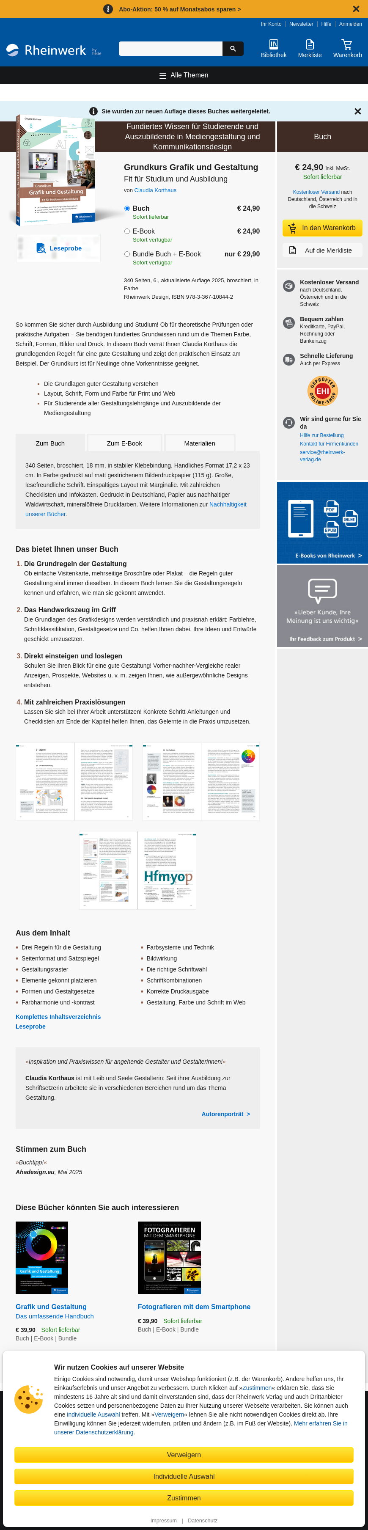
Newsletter (301, 24)
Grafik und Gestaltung (70, 1312)
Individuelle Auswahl (184, 1476)
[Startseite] (54, 51)
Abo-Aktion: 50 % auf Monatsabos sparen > (180, 9)
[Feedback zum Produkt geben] (322, 607)
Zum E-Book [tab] (124, 443)
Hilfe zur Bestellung (321, 435)
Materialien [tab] (199, 443)
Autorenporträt (223, 1114)
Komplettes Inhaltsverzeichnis (58, 1016)
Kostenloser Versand (316, 192)
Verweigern (169, 1414)
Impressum (164, 1521)
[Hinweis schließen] (356, 9)
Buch (140, 208)
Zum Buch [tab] (50, 443)
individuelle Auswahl (93, 1414)
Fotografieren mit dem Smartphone (194, 1306)
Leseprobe (31, 1026)
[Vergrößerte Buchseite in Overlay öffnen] (74, 781)
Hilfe (326, 24)
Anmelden (350, 24)
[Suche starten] (233, 48)
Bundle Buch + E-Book (166, 254)
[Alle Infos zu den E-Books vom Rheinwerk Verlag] (322, 523)
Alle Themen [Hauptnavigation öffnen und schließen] (189, 75)
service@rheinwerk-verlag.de (322, 455)
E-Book (143, 231)
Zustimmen (257, 1387)
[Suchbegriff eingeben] (171, 48)
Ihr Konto (271, 24)
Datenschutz (202, 1521)
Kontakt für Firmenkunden (329, 444)
